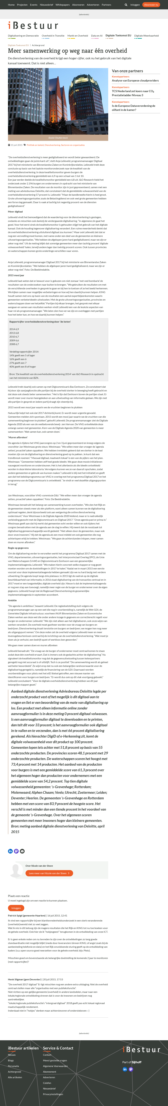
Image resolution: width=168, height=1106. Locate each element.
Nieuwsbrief (46, 4)
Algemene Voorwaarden (55, 1066)
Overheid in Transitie (53, 35)
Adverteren (93, 4)
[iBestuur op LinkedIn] (125, 1069)
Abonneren (78, 4)
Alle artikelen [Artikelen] (15, 1077)
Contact (47, 1054)
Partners (106, 4)
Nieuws (12, 1054)
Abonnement (49, 1071)
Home (11, 4)
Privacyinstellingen (53, 1094)
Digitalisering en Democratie (23, 35)
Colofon (47, 1082)
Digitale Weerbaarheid (146, 35)
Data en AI (97, 35)
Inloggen (135, 4)
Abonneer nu (151, 4)
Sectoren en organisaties (73, 145)
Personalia (13, 1066)
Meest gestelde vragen (55, 1060)
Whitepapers (63, 4)
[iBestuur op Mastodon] (131, 1069)
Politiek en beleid (35, 145)
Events (33, 4)
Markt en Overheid (77, 35)
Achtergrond (14, 1071)
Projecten (22, 4)
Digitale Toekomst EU (118, 35)
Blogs (11, 1060)
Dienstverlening (52, 145)
